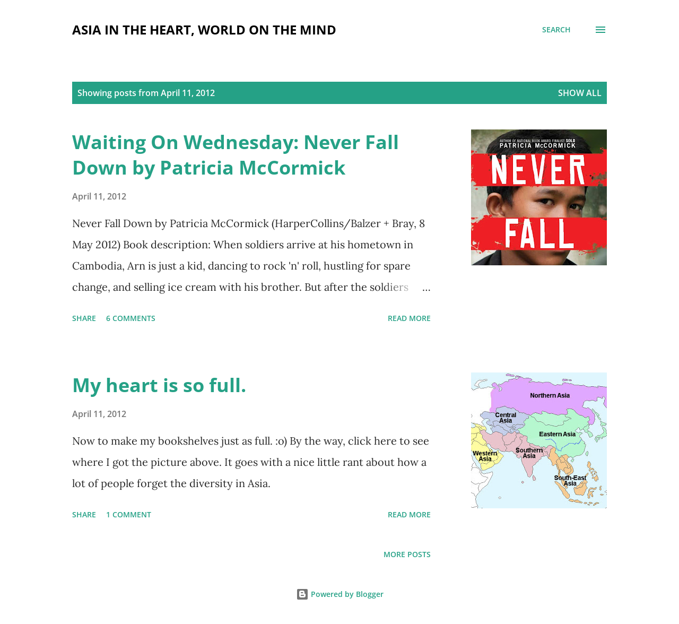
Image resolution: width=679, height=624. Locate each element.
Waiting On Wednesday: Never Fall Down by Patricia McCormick (235, 154)
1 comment (128, 514)
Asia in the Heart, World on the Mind (204, 29)
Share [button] (84, 318)
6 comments (130, 318)
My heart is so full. (159, 385)
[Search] (556, 29)
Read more (409, 318)
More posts (407, 554)
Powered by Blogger (340, 594)
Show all (580, 93)
